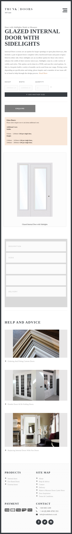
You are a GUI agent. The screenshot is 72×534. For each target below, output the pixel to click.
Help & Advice (44, 482)
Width (22, 82)
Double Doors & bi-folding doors (21, 404)
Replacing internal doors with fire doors (23, 450)
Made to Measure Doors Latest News (52, 490)
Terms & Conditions (46, 496)
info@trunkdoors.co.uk (48, 514)
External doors (13, 484)
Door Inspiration (44, 493)
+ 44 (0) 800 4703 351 (49, 511)
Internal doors (12, 479)
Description (15, 246)
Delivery (13, 292)
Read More (43, 73)
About (41, 479)
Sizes (11, 258)
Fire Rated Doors (13, 482)
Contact (41, 484)
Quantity (39, 82)
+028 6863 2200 (45, 508)
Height (8, 82)
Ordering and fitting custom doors (21, 361)
